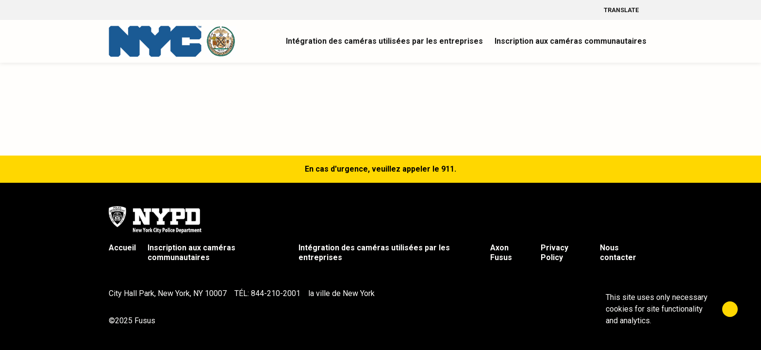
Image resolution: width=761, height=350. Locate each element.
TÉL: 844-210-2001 (267, 293)
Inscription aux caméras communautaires (191, 252)
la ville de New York (341, 293)
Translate (628, 10)
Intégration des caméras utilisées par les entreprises (374, 252)
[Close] (730, 309)
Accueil (122, 247)
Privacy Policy (554, 252)
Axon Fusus (501, 252)
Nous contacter (618, 252)
